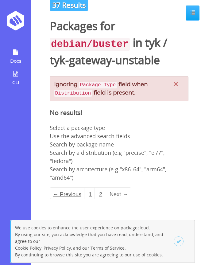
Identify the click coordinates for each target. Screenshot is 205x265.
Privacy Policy (57, 248)
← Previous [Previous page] (67, 194)
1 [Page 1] (90, 194)
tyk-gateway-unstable (105, 60)
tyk (152, 42)
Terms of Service (108, 248)
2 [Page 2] (100, 194)
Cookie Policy (28, 248)
